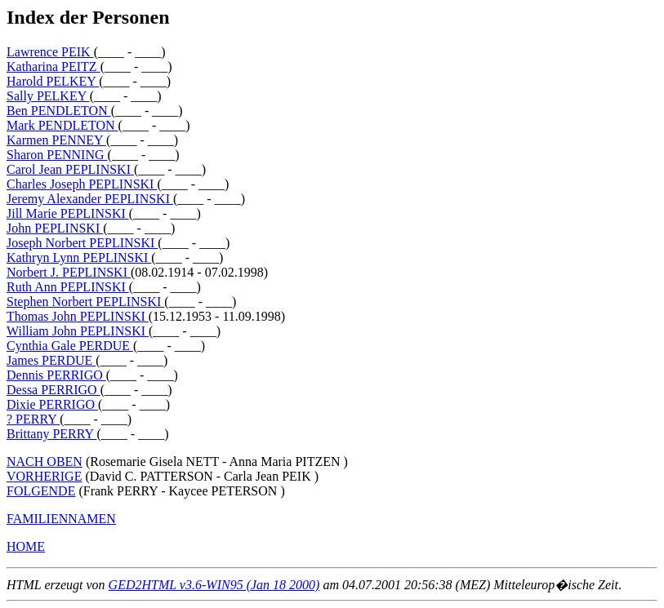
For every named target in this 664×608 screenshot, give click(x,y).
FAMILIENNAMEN (61, 519)
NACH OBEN (44, 461)
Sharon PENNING (57, 155)
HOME (26, 546)
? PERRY (33, 419)
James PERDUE (51, 360)
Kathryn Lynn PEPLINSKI (79, 257)
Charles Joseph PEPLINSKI (82, 184)
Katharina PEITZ (53, 66)
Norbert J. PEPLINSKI (69, 272)
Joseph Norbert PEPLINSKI (82, 243)
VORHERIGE (44, 476)
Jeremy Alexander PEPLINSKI (90, 199)
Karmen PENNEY (56, 140)
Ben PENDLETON (59, 111)
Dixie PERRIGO (52, 404)
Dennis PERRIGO (56, 375)
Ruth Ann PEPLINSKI (68, 287)
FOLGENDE (41, 491)
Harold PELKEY (53, 81)
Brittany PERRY (52, 434)
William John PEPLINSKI (78, 331)
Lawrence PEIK (50, 52)
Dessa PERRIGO (53, 390)
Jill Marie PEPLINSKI (68, 213)
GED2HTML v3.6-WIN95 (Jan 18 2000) (214, 585)
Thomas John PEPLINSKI (78, 316)
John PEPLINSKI (55, 228)
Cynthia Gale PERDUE (70, 346)
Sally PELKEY (48, 96)
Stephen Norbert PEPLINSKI (85, 301)
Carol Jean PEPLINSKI (70, 169)
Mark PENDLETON (62, 125)
